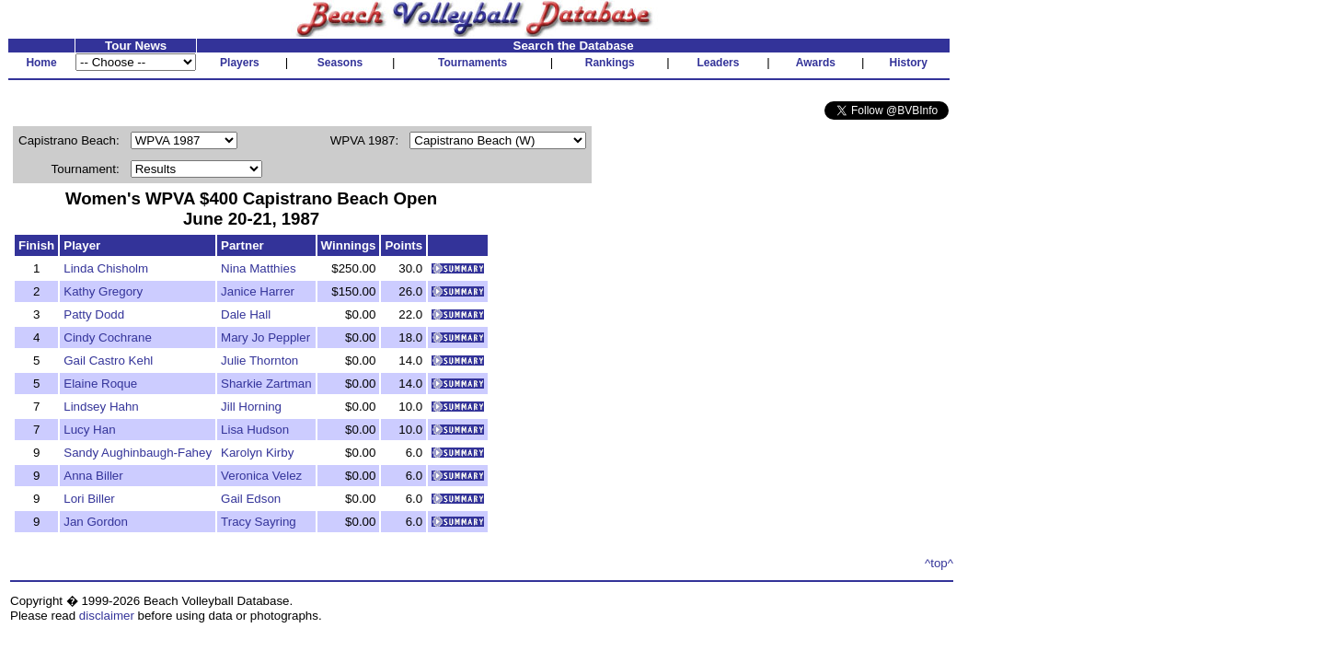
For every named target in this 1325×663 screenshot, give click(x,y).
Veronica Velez (261, 476)
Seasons (340, 62)
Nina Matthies (258, 268)
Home (41, 62)
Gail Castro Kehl (108, 360)
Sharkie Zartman (266, 383)
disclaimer (106, 615)
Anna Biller (92, 476)
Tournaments (472, 62)
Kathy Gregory (103, 291)
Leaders (718, 62)
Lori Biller (89, 499)
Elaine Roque (100, 383)
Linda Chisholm (105, 268)
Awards (815, 62)
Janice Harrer (257, 291)
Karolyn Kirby (257, 452)
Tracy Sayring (258, 522)
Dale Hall (246, 314)
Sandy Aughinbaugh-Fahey (137, 452)
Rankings (610, 62)
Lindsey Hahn (101, 406)
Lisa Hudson (255, 429)
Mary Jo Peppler (265, 337)
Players (239, 62)
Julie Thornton (259, 360)
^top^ (939, 563)
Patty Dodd (93, 314)
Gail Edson (251, 499)
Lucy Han (89, 429)
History (909, 62)
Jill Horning (251, 406)
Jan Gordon (95, 522)
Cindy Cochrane (107, 337)
